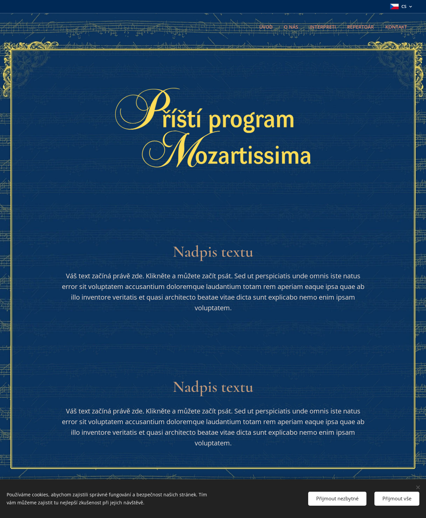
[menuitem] (263, 27)
